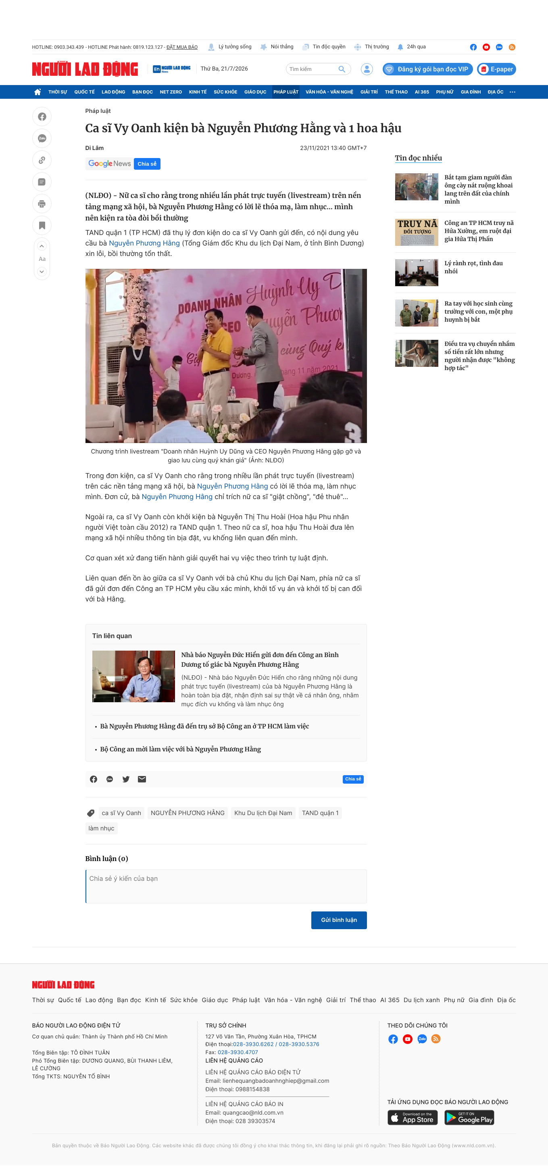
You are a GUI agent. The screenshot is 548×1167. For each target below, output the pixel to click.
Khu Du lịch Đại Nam (263, 813)
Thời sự (57, 92)
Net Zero (171, 92)
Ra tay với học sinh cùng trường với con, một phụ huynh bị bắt (479, 311)
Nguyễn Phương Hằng (144, 243)
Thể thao (396, 92)
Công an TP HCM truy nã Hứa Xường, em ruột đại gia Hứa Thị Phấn (479, 231)
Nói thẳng (277, 47)
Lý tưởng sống (229, 47)
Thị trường (371, 47)
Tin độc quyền (324, 47)
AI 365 (422, 92)
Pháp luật (285, 92)
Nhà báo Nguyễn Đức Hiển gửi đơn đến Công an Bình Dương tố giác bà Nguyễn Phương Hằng (260, 660)
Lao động (113, 92)
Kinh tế (198, 92)
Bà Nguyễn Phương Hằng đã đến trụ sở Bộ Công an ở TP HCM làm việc (204, 726)
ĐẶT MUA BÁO (182, 47)
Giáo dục (255, 92)
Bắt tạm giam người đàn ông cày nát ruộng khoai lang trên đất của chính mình (479, 189)
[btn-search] (342, 69)
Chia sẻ (147, 164)
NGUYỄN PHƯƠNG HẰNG (188, 813)
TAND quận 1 (320, 813)
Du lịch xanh (422, 1000)
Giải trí (369, 92)
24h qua (411, 47)
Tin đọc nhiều (418, 158)
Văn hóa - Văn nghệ (329, 92)
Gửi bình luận (339, 920)
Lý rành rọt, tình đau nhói (474, 267)
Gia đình (471, 92)
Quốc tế (85, 92)
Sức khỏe (225, 92)
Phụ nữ (445, 92)
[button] (42, 246)
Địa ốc (496, 92)
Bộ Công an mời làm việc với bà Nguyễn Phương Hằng (180, 749)
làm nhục (102, 828)
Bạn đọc (142, 92)
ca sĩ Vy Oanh (122, 813)
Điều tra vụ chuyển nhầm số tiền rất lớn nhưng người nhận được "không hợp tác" (480, 356)
